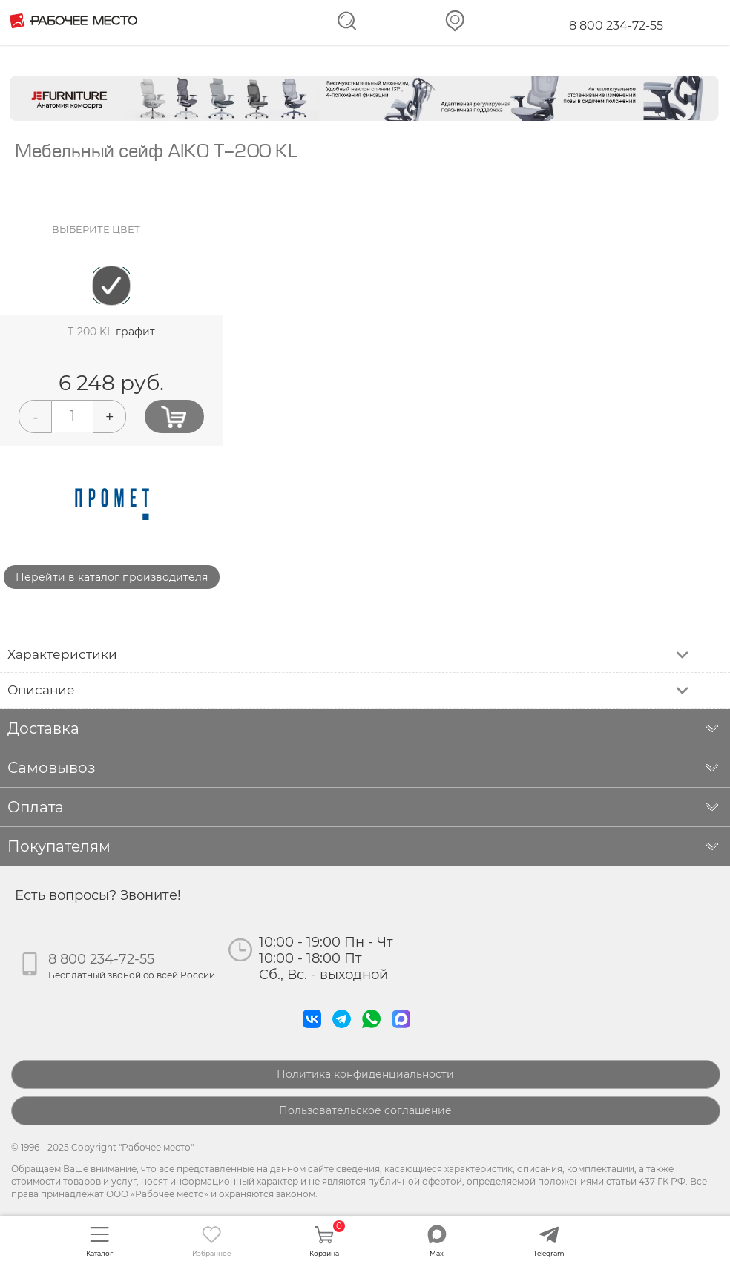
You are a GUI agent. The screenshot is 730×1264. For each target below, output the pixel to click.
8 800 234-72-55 (616, 26)
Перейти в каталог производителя (112, 577)
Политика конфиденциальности (365, 1074)
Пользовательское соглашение (365, 1110)
